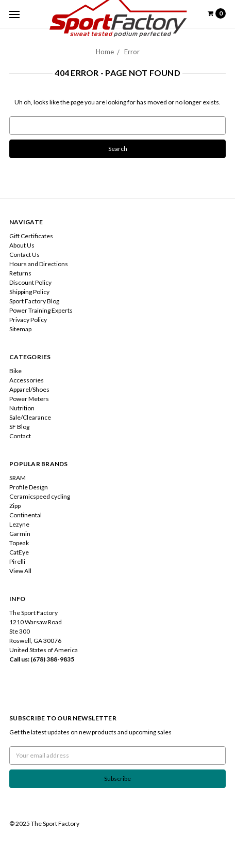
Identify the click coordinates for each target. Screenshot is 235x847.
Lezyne (19, 524)
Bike (15, 371)
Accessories (26, 380)
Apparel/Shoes (29, 389)
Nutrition (22, 408)
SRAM (17, 478)
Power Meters (29, 399)
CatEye (19, 552)
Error (132, 52)
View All (20, 571)
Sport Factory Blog (34, 301)
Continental (25, 515)
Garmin (19, 533)
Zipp (15, 506)
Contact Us (24, 254)
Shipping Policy (29, 292)
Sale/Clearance (30, 417)
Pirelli (17, 561)
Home (105, 52)
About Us (22, 245)
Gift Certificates (31, 236)
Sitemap (20, 329)
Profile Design (28, 487)
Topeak (19, 543)
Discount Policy (30, 282)
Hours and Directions (38, 264)
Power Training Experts (41, 310)
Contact (20, 436)
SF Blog (19, 426)
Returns (20, 273)
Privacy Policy (28, 320)
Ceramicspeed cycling (39, 496)
